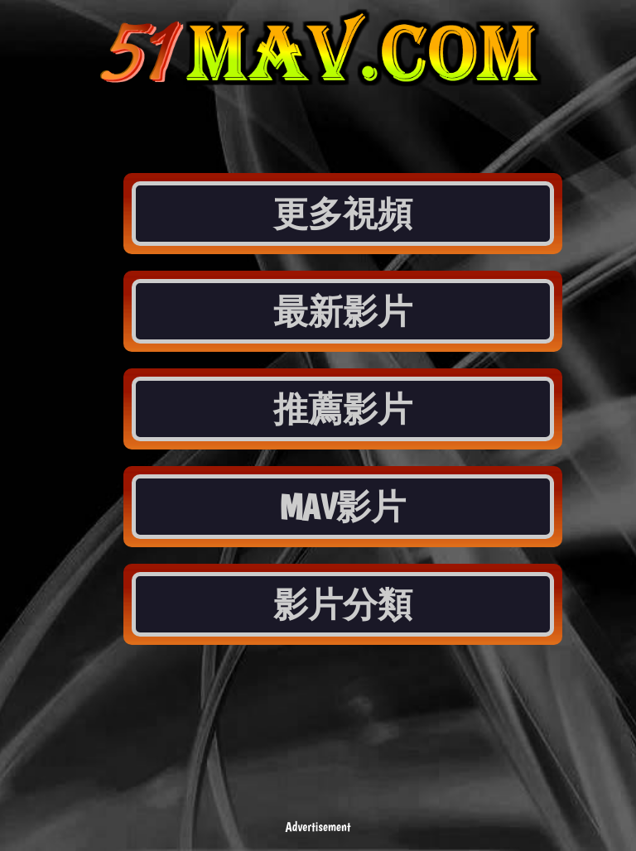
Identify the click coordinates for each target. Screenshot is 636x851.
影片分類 (342, 604)
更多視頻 (342, 213)
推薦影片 (342, 409)
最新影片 (342, 311)
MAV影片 (343, 506)
